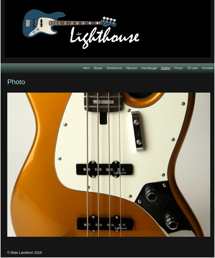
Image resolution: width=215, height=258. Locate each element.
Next (191, 82)
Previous (177, 82)
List (205, 82)
